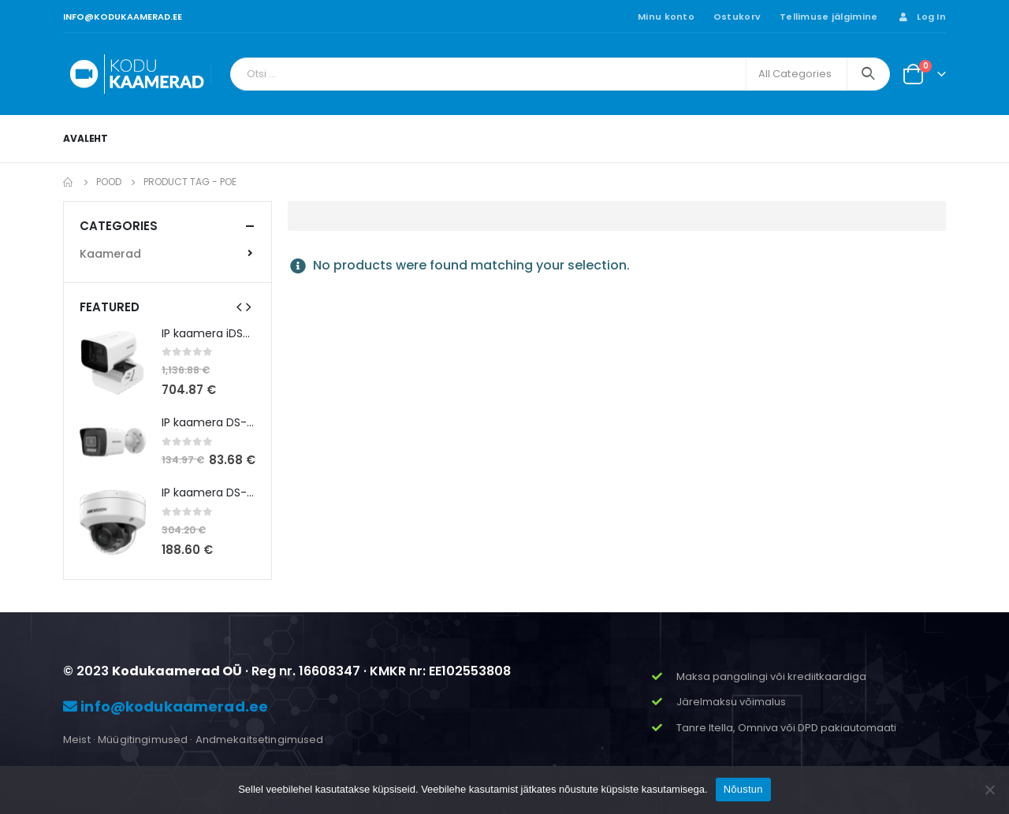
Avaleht (85, 138)
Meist (77, 739)
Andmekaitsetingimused (259, 739)
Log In (921, 16)
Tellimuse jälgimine (828, 16)
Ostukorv (737, 16)
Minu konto (666, 16)
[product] (113, 362)
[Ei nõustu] (989, 789)
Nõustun (743, 789)
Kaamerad (110, 254)
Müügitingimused (143, 739)
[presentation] (239, 306)
